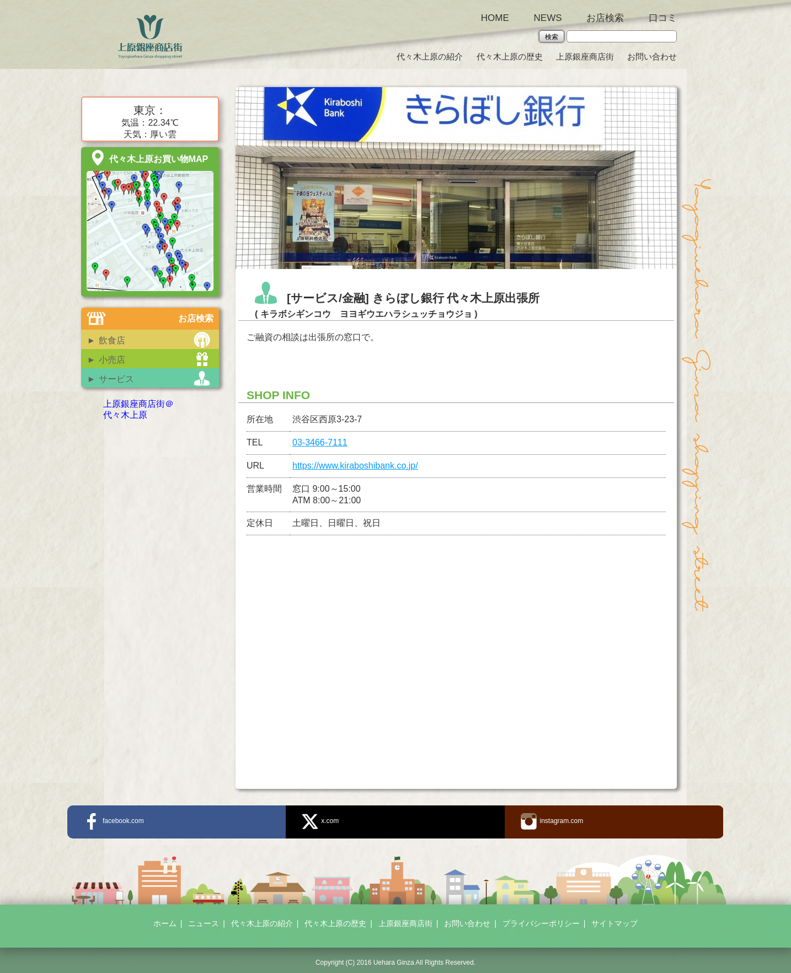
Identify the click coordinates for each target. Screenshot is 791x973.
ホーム (165, 923)
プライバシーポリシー (541, 923)
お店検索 (605, 18)
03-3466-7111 (320, 442)
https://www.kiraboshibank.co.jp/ (355, 465)
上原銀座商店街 (585, 56)
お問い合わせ (652, 56)
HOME (495, 18)
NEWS (548, 18)
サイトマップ (614, 923)
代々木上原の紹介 (430, 56)
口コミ (663, 18)
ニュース (203, 923)
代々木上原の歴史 (510, 56)
